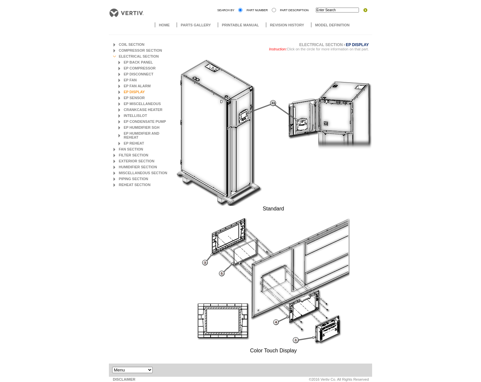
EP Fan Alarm (137, 86)
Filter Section (133, 155)
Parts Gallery (196, 25)
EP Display (134, 92)
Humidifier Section (138, 167)
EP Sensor (134, 98)
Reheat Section (134, 185)
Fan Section (131, 149)
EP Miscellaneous (142, 104)
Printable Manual (240, 25)
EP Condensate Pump (145, 121)
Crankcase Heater (143, 110)
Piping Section (133, 179)
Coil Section (131, 44)
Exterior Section (136, 161)
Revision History (287, 25)
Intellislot (135, 116)
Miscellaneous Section (143, 173)
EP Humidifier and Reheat (141, 135)
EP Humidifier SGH (142, 127)
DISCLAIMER (124, 379)
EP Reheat (134, 143)
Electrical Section (139, 56)
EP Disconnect (138, 74)
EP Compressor (140, 68)
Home (164, 25)
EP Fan (130, 80)
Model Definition (332, 25)
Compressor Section (140, 50)
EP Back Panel (138, 62)
